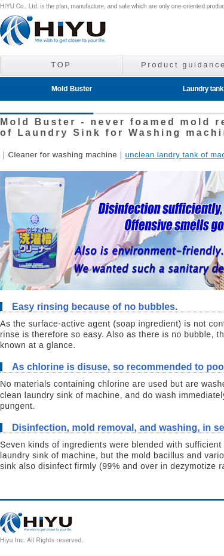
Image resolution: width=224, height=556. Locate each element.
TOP (61, 64)
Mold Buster (71, 89)
